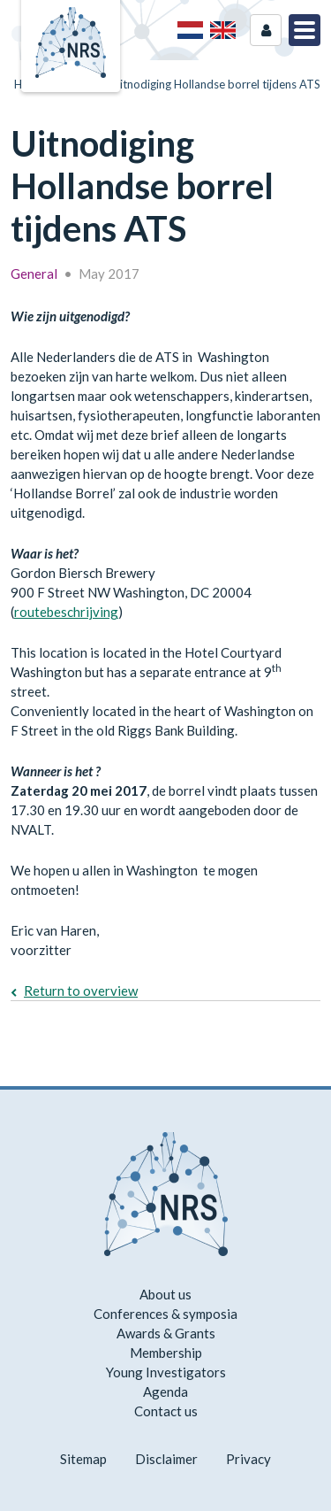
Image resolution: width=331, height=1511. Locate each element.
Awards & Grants (166, 1333)
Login (266, 30)
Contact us (166, 1411)
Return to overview (81, 990)
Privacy (248, 1459)
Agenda (165, 1391)
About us (165, 1294)
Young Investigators (166, 1372)
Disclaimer (166, 1459)
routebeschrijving (66, 612)
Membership (166, 1353)
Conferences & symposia (165, 1314)
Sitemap (83, 1459)
